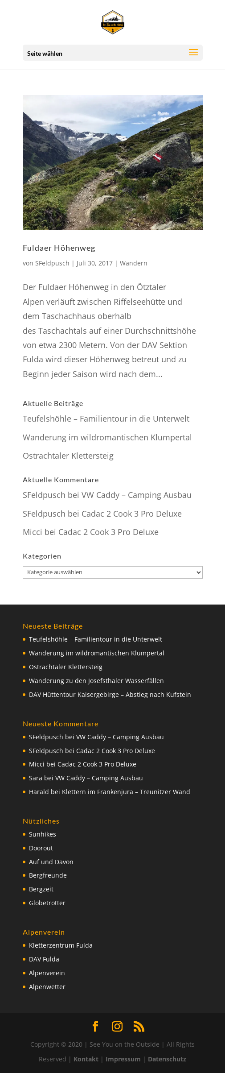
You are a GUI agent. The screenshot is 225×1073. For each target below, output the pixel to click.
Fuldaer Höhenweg (59, 248)
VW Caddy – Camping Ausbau (137, 494)
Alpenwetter (47, 986)
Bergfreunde (48, 875)
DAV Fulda (44, 959)
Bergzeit (41, 889)
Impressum (123, 1059)
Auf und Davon (51, 862)
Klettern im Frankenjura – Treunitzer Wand (126, 791)
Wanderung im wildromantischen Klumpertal (107, 437)
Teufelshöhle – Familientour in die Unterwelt (106, 418)
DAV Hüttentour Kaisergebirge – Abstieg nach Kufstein (110, 694)
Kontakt (86, 1059)
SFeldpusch (52, 263)
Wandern (133, 263)
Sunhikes (42, 834)
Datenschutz (167, 1059)
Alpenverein (47, 973)
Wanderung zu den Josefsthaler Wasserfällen (96, 680)
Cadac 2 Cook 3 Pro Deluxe (132, 513)
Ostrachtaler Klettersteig (68, 455)
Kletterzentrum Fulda (61, 945)
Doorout (41, 848)
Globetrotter (47, 903)
